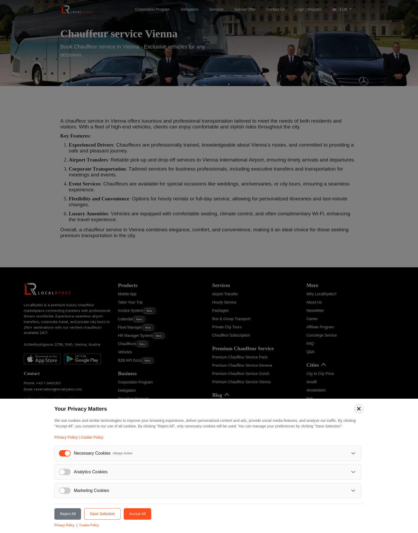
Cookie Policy (92, 437)
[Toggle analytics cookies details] (353, 472)
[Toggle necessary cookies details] (353, 453)
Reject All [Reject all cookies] (67, 514)
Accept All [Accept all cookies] (137, 514)
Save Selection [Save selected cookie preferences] (102, 514)
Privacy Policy (66, 437)
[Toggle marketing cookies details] (353, 490)
